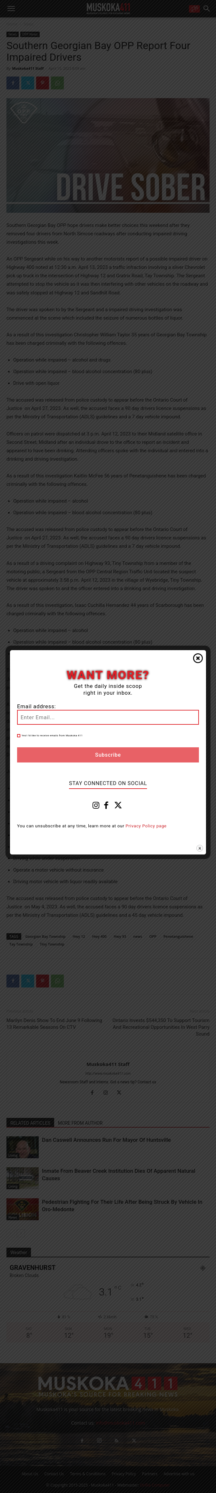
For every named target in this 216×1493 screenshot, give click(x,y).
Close (198, 658)
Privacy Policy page (146, 825)
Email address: (36, 706)
